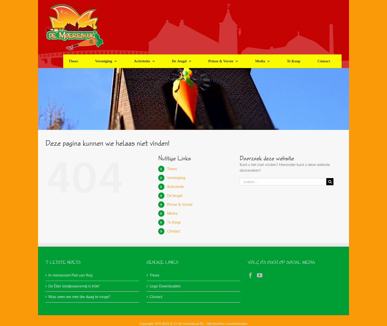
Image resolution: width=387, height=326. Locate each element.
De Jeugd (174, 195)
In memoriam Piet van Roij (70, 275)
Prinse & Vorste (180, 204)
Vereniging (176, 177)
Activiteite (175, 186)
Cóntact (173, 231)
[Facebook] (250, 275)
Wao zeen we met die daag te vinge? (79, 296)
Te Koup (174, 222)
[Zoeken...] (283, 181)
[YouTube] (259, 275)
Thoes (172, 168)
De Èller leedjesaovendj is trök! (73, 286)
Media (172, 213)
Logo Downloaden (165, 286)
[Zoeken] (329, 181)
